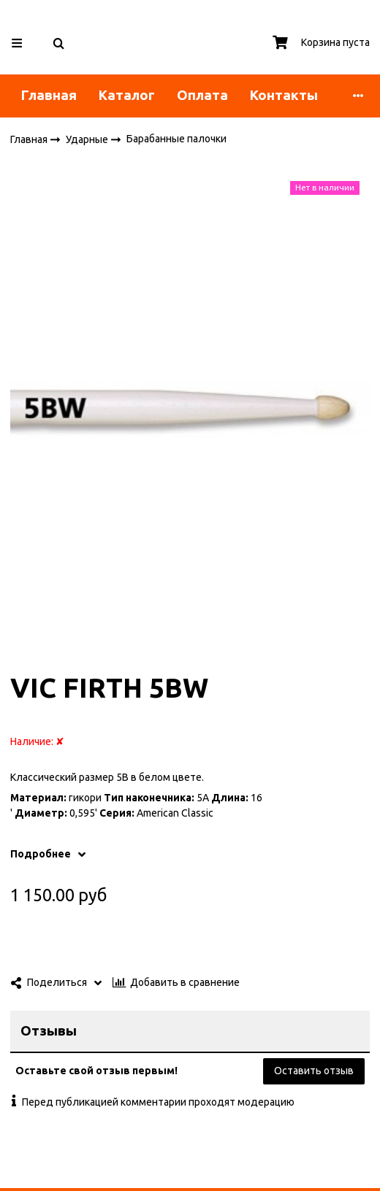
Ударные (88, 138)
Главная (49, 95)
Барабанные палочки (176, 138)
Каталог (127, 95)
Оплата (202, 95)
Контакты (284, 95)
